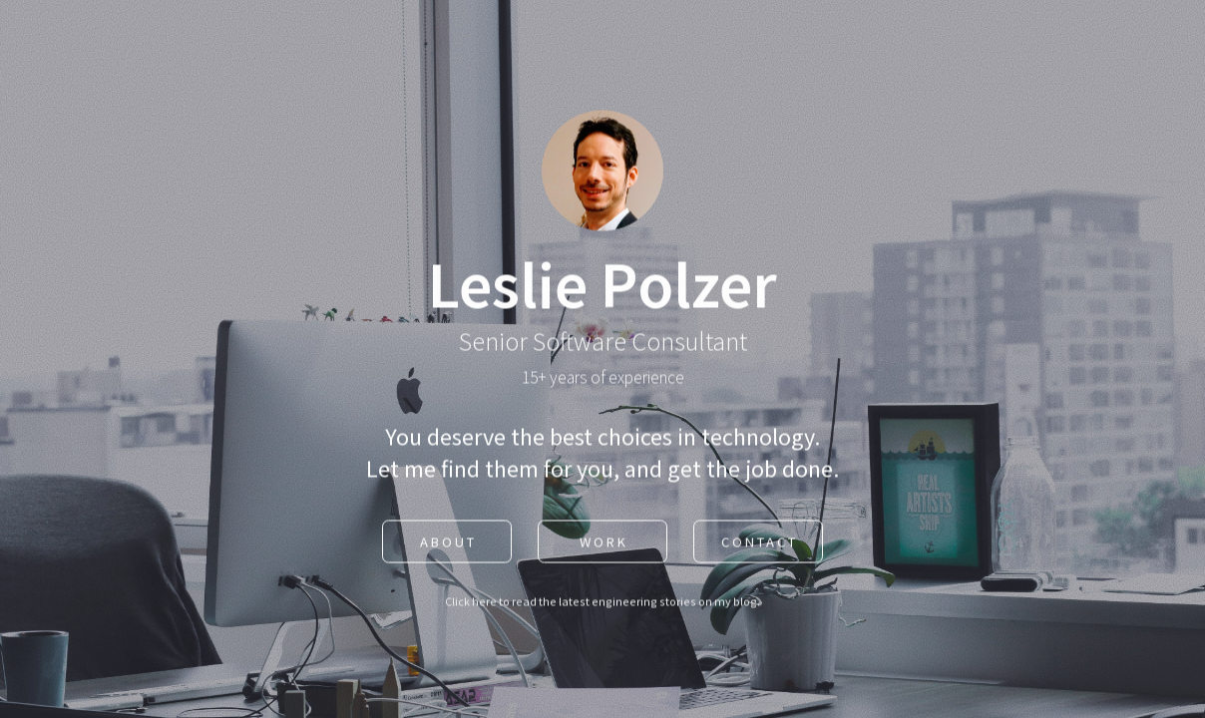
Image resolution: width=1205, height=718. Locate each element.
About (448, 543)
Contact (759, 543)
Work (604, 543)
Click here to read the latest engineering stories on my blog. (602, 603)
